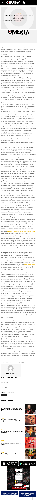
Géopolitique (20, 9)
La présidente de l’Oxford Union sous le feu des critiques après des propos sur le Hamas (12, 409)
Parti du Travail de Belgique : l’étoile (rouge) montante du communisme (27, 494)
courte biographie (11, 120)
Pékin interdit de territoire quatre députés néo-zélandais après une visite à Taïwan (12, 443)
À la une (2, 418)
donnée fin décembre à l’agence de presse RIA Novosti (21, 231)
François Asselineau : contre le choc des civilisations (12, 432)
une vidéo (26, 224)
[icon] (32, 2)
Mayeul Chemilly (8, 20)
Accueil (15, 9)
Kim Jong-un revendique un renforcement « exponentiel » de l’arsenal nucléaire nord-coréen (12, 421)
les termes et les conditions (11, 392)
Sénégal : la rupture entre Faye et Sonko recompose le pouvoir (12, 454)
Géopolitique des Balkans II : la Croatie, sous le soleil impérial (9, 494)
